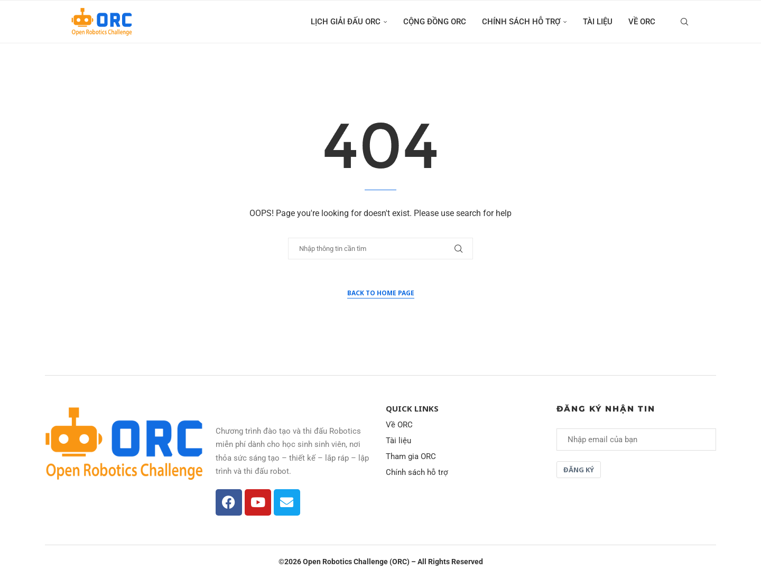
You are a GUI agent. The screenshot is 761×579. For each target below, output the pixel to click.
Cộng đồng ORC (434, 21)
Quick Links (412, 409)
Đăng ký (578, 469)
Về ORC (641, 21)
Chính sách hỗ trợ (521, 21)
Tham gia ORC (411, 457)
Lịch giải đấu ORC (345, 21)
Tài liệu (597, 21)
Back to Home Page (380, 292)
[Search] (684, 22)
